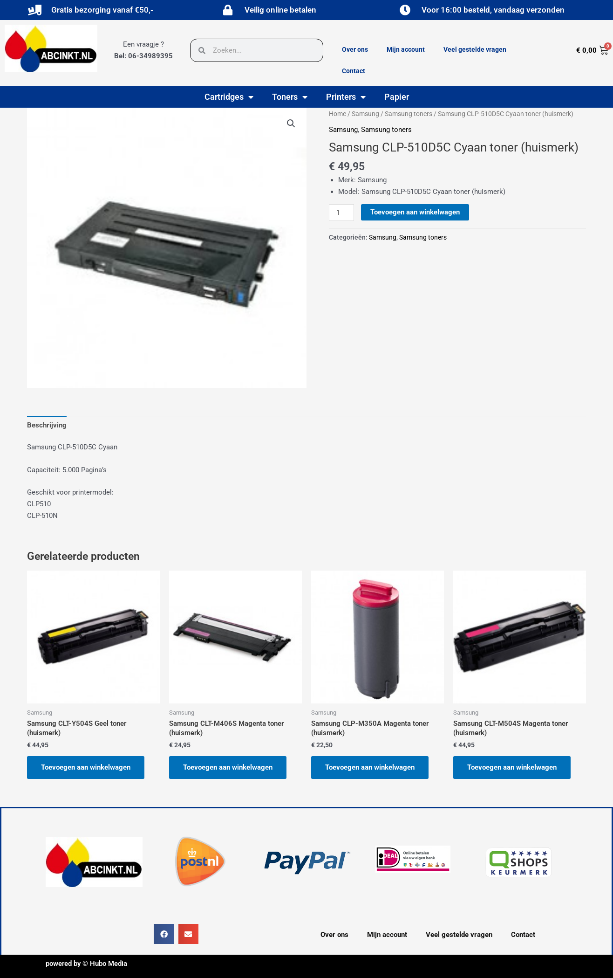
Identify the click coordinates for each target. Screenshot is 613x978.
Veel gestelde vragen (474, 49)
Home (337, 113)
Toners (289, 97)
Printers (346, 97)
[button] (291, 123)
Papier (396, 97)
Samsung (365, 113)
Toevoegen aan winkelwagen (415, 212)
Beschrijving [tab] (47, 425)
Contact (353, 71)
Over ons (355, 49)
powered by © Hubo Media (86, 963)
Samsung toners (408, 113)
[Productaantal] (341, 212)
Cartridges (228, 97)
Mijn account (406, 49)
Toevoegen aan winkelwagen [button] (85, 767)
